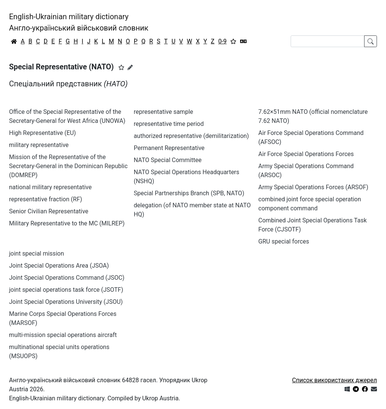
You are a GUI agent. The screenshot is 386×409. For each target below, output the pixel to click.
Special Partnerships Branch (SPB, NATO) (189, 193)
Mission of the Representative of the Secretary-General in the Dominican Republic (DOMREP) (68, 166)
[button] (121, 67)
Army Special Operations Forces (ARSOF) (313, 187)
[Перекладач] (243, 41)
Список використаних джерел (334, 380)
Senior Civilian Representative (48, 211)
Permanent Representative (169, 148)
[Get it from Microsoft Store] (347, 389)
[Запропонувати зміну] (130, 67)
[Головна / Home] (14, 41)
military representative (39, 145)
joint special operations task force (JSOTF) (66, 289)
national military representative (50, 187)
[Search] (328, 41)
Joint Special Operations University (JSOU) (66, 301)
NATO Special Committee (168, 160)
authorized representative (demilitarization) (191, 135)
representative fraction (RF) (45, 199)
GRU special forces (283, 241)
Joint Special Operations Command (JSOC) (66, 277)
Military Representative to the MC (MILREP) (67, 223)
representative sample (163, 111)
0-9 (222, 41)
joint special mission (36, 253)
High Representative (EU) (42, 132)
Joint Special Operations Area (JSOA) (59, 265)
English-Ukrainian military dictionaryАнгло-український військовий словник (79, 22)
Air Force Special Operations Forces (306, 154)
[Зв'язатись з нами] (374, 389)
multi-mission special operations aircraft (63, 335)
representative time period (169, 123)
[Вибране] (233, 41)
